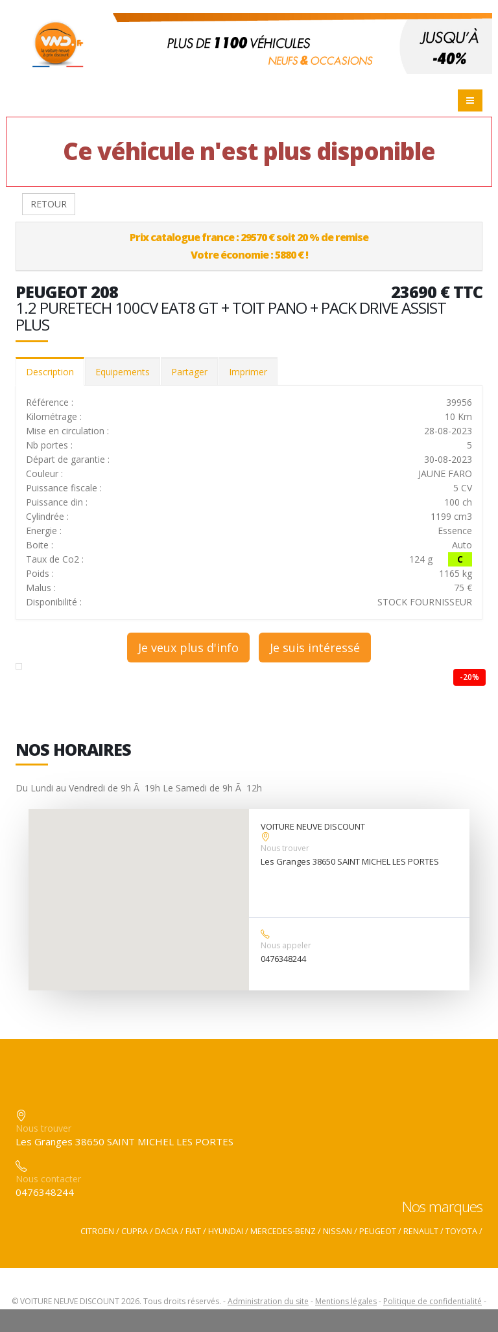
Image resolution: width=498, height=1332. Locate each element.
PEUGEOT (377, 1231)
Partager (189, 372)
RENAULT (420, 1231)
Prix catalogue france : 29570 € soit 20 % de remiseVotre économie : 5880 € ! (249, 246)
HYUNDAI (225, 1231)
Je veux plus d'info (188, 647)
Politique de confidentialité (432, 1301)
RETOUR (48, 204)
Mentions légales (346, 1301)
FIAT (193, 1231)
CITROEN (97, 1231)
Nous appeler (286, 945)
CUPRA (134, 1231)
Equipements (122, 372)
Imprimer (248, 372)
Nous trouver (285, 848)
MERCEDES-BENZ (283, 1231)
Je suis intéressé (315, 647)
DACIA (166, 1231)
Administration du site (268, 1301)
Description (50, 372)
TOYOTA (461, 1231)
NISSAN (337, 1231)
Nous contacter (48, 1179)
